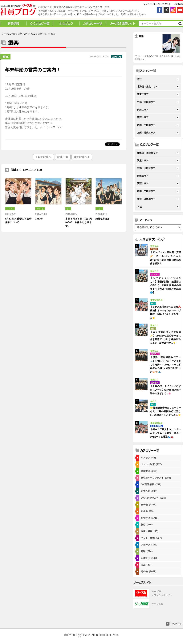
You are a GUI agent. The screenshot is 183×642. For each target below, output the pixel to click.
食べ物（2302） (149, 504)
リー (68, 209)
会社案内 (179, 4)
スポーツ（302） (149, 544)
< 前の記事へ (43, 156)
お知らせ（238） (149, 491)
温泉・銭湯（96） (150, 531)
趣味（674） (147, 551)
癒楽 (5, 57)
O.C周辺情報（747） (151, 484)
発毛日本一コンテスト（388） (156, 477)
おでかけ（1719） (150, 518)
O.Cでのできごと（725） (154, 498)
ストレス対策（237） (152, 464)
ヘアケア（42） (149, 457)
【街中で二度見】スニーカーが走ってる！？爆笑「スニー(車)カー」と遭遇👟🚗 (165, 433)
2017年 (39, 218)
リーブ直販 (157, 603)
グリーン (40, 209)
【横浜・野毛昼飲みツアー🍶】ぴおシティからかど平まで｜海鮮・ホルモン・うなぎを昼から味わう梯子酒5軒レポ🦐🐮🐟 (165, 364)
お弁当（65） (148, 511)
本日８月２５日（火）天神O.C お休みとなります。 (78, 222)
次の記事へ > (82, 156)
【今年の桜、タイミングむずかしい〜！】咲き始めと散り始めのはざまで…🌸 (165, 390)
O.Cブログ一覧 (39, 34)
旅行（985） (147, 524)
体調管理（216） (149, 471)
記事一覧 (62, 156)
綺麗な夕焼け (102, 218)
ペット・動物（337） (152, 538)
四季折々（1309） (150, 558)
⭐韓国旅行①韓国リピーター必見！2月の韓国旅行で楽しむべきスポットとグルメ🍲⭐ (165, 411)
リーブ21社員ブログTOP (14, 34)
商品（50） (146, 564)
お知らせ (116, 56)
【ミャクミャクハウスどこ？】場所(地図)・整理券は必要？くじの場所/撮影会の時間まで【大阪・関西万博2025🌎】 (165, 285)
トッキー (10, 209)
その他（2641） (149, 571)
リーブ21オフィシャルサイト (158, 4)
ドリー (99, 209)
